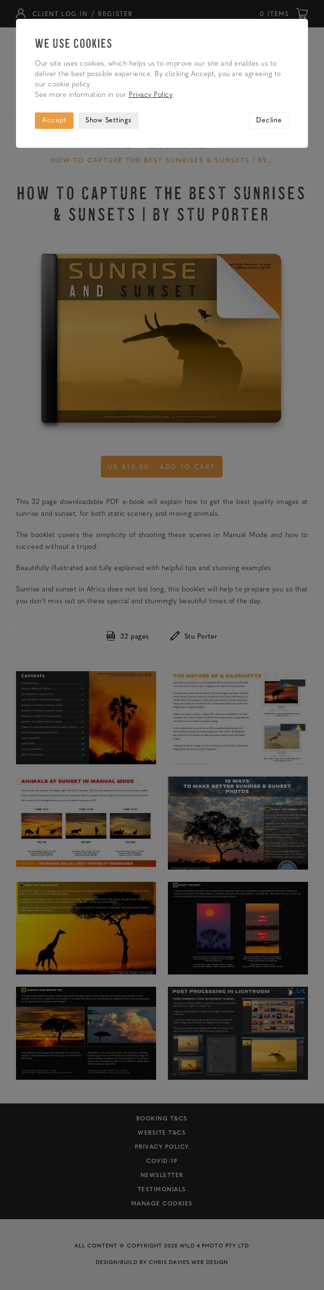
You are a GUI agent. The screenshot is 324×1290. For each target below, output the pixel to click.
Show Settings (108, 120)
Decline (269, 120)
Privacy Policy (150, 95)
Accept (54, 120)
